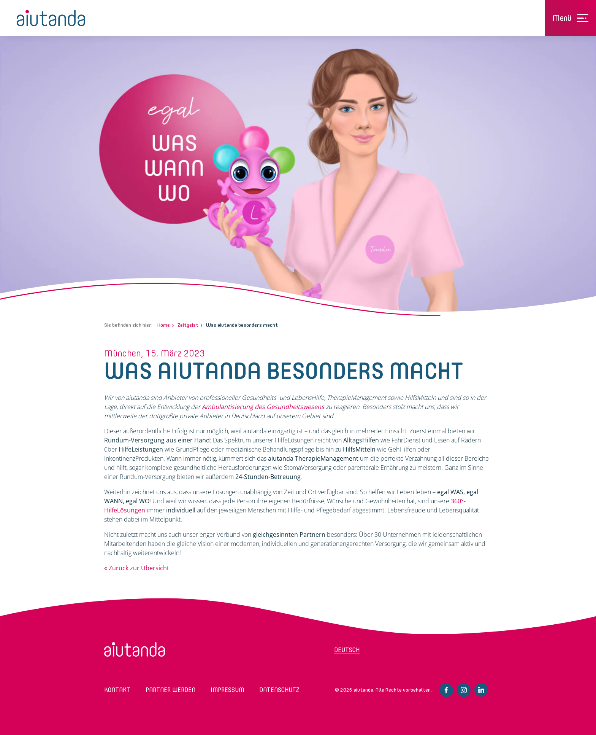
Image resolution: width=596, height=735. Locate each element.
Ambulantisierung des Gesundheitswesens (263, 406)
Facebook (446, 690)
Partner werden (170, 690)
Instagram (464, 690)
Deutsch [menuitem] (347, 650)
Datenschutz (279, 690)
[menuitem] (364, 652)
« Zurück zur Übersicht (136, 568)
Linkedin (481, 690)
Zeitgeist (188, 325)
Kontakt (117, 690)
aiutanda (51, 18)
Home (163, 325)
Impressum (227, 690)
